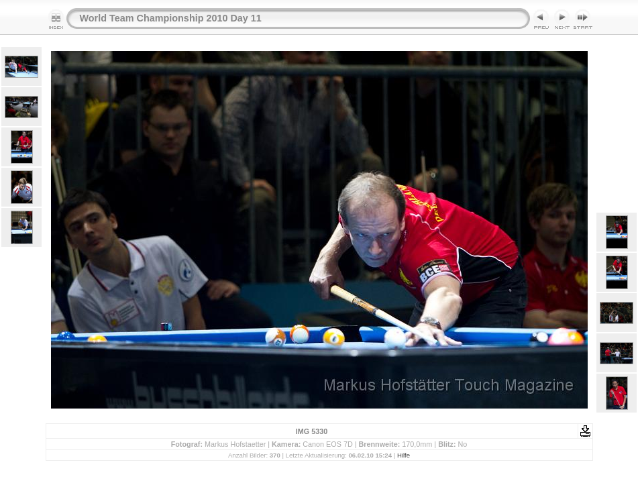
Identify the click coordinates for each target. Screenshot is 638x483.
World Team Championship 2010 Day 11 (171, 18)
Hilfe (403, 455)
